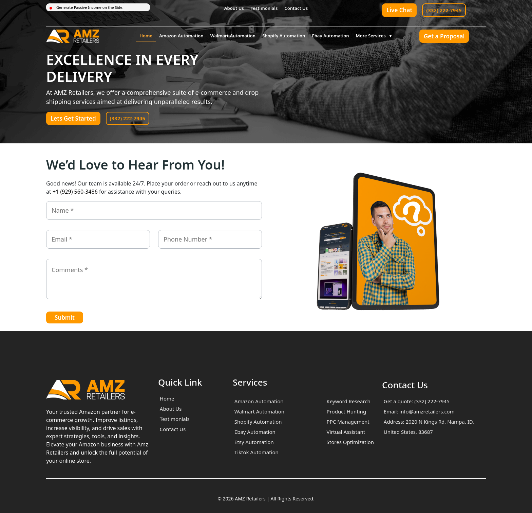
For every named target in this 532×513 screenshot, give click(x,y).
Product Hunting (346, 411)
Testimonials (264, 8)
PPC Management (348, 421)
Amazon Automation (181, 36)
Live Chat (399, 10)
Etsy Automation (254, 442)
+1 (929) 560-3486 (75, 191)
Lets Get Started (73, 118)
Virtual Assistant (346, 431)
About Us (234, 8)
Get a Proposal (444, 36)
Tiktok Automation (256, 452)
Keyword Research (348, 401)
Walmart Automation (232, 36)
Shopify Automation (283, 36)
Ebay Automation (330, 36)
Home (145, 36)
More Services (371, 36)
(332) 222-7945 (443, 10)
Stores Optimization (350, 442)
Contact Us (296, 8)
